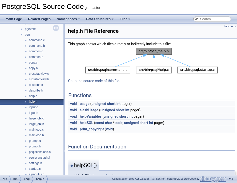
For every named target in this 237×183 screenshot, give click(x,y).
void (73, 104)
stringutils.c (36, 174)
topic (118, 123)
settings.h (35, 163)
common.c (36, 51)
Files (125, 19)
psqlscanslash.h (40, 152)
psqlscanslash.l (39, 157)
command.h (37, 46)
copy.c (33, 62)
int (118, 104)
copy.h (33, 68)
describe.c (36, 85)
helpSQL (86, 123)
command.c (37, 40)
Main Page (14, 19)
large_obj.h (36, 124)
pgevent (30, 29)
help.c (33, 96)
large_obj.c (36, 118)
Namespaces (68, 19)
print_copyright (92, 129)
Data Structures (100, 19)
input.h (33, 113)
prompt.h (35, 146)
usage (84, 104)
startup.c (35, 169)
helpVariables (91, 116)
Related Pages (39, 19)
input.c (33, 107)
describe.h (36, 90)
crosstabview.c (39, 73)
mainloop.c (36, 129)
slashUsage (89, 110)
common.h (36, 57)
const (99, 123)
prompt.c (35, 141)
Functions (230, 26)
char (108, 123)
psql (27, 34)
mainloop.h (36, 135)
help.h (33, 101)
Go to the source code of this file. (94, 81)
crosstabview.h (39, 79)
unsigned (98, 104)
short (111, 104)
